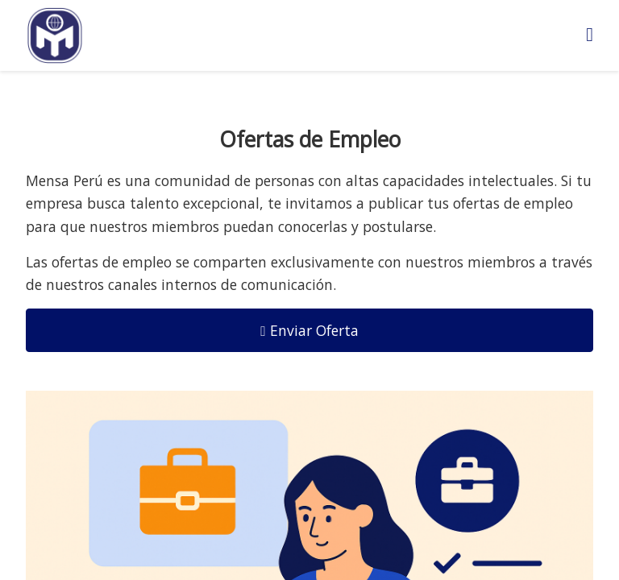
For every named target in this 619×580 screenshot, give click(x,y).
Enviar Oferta (309, 330)
